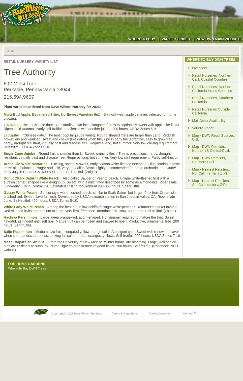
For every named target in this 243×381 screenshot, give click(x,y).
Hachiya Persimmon (20, 217)
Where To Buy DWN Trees (27, 268)
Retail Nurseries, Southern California (212, 100)
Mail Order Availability (208, 121)
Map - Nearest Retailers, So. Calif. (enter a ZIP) (211, 183)
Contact (189, 312)
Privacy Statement (160, 313)
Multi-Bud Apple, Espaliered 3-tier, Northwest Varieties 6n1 (52, 114)
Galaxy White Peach (20, 193)
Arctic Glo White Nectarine (26, 164)
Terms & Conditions (125, 313)
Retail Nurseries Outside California (211, 111)
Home (10, 51)
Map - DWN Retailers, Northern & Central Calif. (211, 149)
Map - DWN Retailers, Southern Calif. (209, 160)
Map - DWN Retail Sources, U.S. (213, 137)
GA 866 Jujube (16, 125)
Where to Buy (141, 39)
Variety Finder (176, 39)
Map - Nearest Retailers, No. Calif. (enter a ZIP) (211, 171)
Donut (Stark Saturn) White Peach (31, 178)
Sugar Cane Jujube (19, 154)
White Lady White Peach (24, 207)
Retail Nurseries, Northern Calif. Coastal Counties (212, 77)
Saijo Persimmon (18, 232)
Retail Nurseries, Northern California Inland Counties (212, 89)
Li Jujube (11, 135)
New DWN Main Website (220, 39)
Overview (199, 68)
